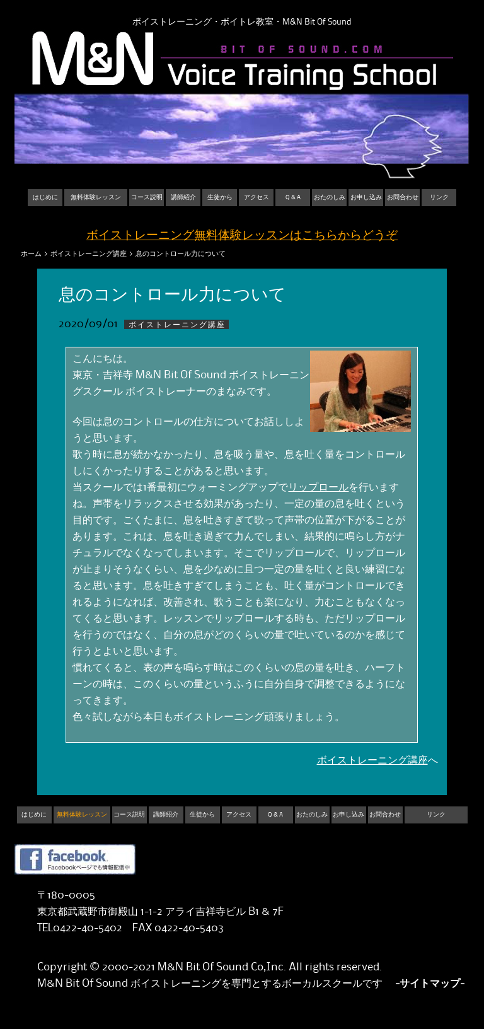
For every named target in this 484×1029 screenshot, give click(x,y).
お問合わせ (402, 197)
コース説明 (147, 197)
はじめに (45, 197)
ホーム (31, 253)
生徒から (220, 197)
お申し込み (366, 197)
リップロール (318, 487)
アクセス (256, 197)
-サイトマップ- (429, 984)
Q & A (293, 197)
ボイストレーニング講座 (88, 253)
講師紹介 (183, 197)
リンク (439, 197)
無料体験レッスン (96, 197)
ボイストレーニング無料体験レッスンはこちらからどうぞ (242, 235)
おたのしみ (329, 197)
